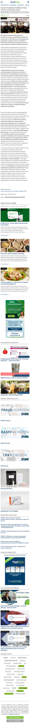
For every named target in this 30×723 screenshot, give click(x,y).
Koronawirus (8, 671)
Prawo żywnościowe (9, 680)
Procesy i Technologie (21, 680)
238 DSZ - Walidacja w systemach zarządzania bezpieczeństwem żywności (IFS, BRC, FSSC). (13, 536)
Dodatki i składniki (17, 663)
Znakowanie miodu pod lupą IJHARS (12, 395)
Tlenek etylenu (20, 691)
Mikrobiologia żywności (19, 671)
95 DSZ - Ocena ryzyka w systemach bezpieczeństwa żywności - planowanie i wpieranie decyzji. (15, 519)
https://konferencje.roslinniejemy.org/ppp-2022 (14, 191)
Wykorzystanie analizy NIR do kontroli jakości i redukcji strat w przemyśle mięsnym (15, 627)
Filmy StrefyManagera (11, 666)
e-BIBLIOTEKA (4, 5)
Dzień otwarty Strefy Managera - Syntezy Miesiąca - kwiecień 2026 (13, 606)
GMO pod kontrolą (6, 488)
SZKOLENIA (20, 5)
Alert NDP (13, 657)
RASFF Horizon (5, 443)
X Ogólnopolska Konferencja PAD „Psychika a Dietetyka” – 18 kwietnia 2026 (15, 359)
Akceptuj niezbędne (14, 720)
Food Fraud (21, 666)
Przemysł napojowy (10, 685)
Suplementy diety (10, 691)
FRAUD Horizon (6, 420)
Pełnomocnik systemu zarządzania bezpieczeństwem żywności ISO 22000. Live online (15, 542)
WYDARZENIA (12, 5)
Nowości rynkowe (11, 674)
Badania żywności (22, 657)
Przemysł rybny (6, 688)
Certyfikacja (22, 660)
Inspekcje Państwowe (10, 668)
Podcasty (24, 677)
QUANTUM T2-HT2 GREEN (9, 511)
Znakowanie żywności (20, 693)
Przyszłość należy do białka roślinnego (12, 253)
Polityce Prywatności (14, 714)
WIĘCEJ (27, 5)
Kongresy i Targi (14, 206)
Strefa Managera (23, 688)
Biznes (27, 15)
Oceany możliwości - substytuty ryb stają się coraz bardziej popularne (14, 283)
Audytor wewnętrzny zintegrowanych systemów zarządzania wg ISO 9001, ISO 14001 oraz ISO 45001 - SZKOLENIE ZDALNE (15, 526)
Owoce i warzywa (7, 677)
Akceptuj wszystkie (14, 717)
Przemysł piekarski (20, 685)
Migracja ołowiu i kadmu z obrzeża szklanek (14, 378)
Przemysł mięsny (9, 682)
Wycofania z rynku (9, 693)
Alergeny (6, 657)
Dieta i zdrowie (7, 663)
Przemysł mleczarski (19, 682)
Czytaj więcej (4, 235)
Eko (25, 663)
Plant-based (23, 206)
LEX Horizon (4, 466)
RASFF (14, 688)
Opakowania (20, 674)
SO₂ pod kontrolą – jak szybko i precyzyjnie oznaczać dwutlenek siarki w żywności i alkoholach (14, 648)
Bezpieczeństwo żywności (11, 660)
